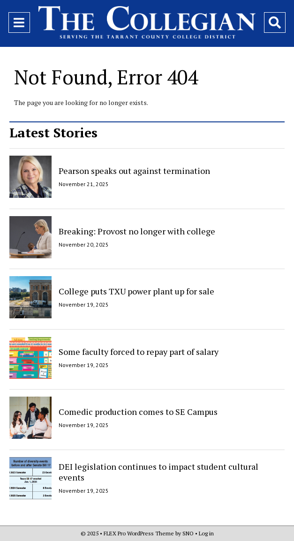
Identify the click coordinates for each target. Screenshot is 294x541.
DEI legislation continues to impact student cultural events (158, 472)
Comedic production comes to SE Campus (138, 411)
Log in (206, 533)
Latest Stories (53, 132)
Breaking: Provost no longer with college (137, 230)
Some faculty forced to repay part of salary (139, 351)
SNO (188, 533)
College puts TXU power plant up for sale (136, 291)
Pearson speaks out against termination (134, 170)
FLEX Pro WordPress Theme (139, 533)
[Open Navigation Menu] (19, 22)
